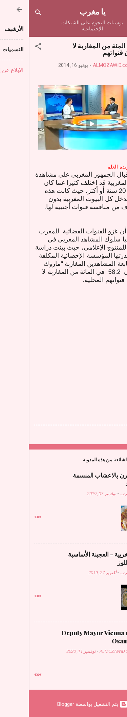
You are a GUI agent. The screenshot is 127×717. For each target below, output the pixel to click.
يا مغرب (64, 11)
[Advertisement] (64, 348)
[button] (9, 47)
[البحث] (9, 13)
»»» (9, 517)
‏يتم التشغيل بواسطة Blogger (63, 704)
